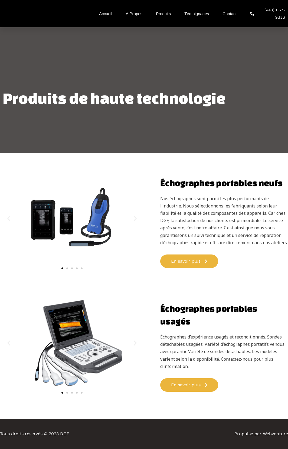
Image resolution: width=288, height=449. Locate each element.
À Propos (134, 13)
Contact (229, 13)
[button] (8, 218)
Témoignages (196, 13)
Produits (163, 13)
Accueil (105, 13)
